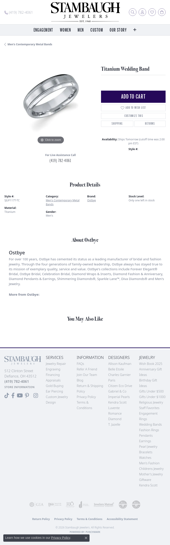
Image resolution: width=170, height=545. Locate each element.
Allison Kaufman (119, 364)
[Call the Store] (16, 381)
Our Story (118, 30)
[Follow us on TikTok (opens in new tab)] (6, 395)
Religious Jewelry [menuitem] (151, 402)
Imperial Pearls (119, 397)
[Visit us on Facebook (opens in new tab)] (13, 395)
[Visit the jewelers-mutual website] (104, 504)
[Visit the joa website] (84, 504)
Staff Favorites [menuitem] (149, 408)
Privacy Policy (86, 397)
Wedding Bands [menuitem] (150, 424)
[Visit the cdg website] (122, 504)
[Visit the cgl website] (136, 504)
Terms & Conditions (89, 519)
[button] (132, 12)
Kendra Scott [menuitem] (148, 485)
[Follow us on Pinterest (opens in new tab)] (27, 395)
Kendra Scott (117, 402)
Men (81, 30)
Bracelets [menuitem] (145, 452)
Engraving (53, 369)
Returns (150, 124)
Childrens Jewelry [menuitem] (151, 469)
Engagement (43, 30)
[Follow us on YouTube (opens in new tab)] (20, 395)
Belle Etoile (116, 369)
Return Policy (41, 519)
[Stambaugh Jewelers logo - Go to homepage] (85, 12)
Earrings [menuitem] (145, 441)
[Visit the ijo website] (54, 504)
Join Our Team (87, 375)
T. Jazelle (114, 424)
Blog (80, 380)
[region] (50, 99)
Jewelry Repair (56, 364)
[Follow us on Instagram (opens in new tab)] (35, 395)
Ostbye (91, 200)
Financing (53, 375)
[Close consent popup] (86, 538)
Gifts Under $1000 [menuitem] (152, 397)
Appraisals (53, 380)
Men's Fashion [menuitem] (149, 463)
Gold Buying (54, 386)
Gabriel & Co (117, 391)
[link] (18, 12)
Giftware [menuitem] (145, 480)
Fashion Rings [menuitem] (149, 430)
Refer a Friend (87, 369)
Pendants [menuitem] (146, 435)
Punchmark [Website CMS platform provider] (93, 532)
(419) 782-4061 (60, 161)
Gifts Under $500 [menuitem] (151, 391)
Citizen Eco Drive (120, 386)
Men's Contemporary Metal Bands (30, 44)
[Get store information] (19, 387)
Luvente (114, 408)
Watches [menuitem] (145, 457)
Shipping (117, 124)
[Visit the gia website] (36, 504)
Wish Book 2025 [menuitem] (150, 364)
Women (65, 30)
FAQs (80, 364)
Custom (96, 30)
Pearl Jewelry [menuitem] (148, 446)
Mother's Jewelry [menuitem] (151, 474)
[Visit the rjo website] (70, 504)
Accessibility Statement (122, 519)
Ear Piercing (54, 391)
